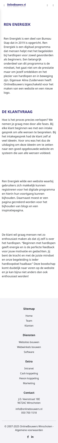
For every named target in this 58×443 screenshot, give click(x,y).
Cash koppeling (29, 373)
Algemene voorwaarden (29, 430)
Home (29, 315)
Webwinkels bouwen (29, 347)
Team (29, 320)
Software (29, 352)
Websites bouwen (29, 342)
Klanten (29, 325)
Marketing (29, 383)
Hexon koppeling (29, 378)
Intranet (29, 368)
